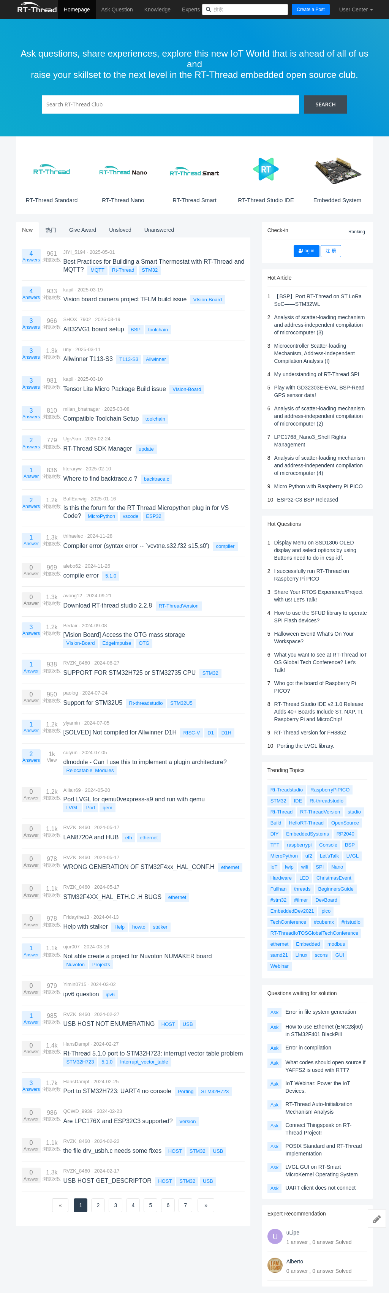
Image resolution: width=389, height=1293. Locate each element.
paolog (70, 693)
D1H (226, 733)
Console (328, 845)
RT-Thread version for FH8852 (310, 733)
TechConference (288, 922)
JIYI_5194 (74, 252)
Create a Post (310, 9)
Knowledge (157, 9)
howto (138, 927)
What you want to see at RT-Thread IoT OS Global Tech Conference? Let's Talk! (320, 662)
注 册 (331, 250)
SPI (320, 867)
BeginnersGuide (335, 889)
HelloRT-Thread (306, 823)
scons (321, 955)
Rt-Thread (123, 270)
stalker (160, 927)
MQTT (97, 270)
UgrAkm (72, 439)
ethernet (149, 837)
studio (354, 812)
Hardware (281, 878)
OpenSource (345, 823)
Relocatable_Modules (90, 770)
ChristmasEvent (333, 878)
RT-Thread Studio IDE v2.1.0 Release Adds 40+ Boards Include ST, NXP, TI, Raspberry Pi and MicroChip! (319, 711)
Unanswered (159, 230)
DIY (274, 834)
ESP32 (153, 516)
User (356, 9)
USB (188, 1024)
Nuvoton (75, 964)
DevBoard (326, 900)
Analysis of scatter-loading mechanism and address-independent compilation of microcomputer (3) (319, 325)
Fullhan (278, 889)
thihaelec (73, 536)
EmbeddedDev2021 (292, 911)
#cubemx (324, 922)
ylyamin (71, 723)
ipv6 (110, 994)
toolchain (158, 329)
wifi (304, 867)
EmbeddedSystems (307, 834)
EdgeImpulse (117, 643)
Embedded (308, 944)
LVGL (72, 807)
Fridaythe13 (76, 917)
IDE (298, 801)
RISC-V (191, 733)
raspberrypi (299, 845)
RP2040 (345, 834)
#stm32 (278, 900)
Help (119, 927)
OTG (144, 643)
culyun (70, 752)
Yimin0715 (74, 984)
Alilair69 (72, 790)
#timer (301, 900)
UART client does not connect (320, 1188)
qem (107, 807)
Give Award (82, 230)
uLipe (292, 1233)
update (146, 449)
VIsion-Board (207, 299)
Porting (185, 1091)
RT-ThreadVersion (179, 606)
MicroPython (101, 516)
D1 (210, 733)
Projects (101, 964)
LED (304, 878)
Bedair (70, 625)
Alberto (294, 1261)
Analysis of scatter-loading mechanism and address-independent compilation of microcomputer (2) (319, 416)
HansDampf (76, 1044)
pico (325, 911)
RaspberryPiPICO (329, 790)
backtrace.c (156, 479)
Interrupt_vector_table (144, 1062)
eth (128, 837)
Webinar (279, 966)
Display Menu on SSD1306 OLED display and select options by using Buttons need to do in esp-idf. (315, 550)
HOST (168, 1024)
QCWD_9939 (77, 1111)
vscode (130, 516)
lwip (289, 867)
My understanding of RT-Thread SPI (316, 374)
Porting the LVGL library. (305, 746)
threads (302, 889)
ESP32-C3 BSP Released (307, 500)
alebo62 (72, 566)
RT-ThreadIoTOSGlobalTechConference (314, 933)
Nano (337, 867)
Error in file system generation (320, 1012)
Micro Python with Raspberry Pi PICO (318, 486)
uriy (67, 349)
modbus (336, 944)
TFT (275, 845)
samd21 (279, 955)
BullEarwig (74, 499)
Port (90, 807)
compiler (225, 546)
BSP (136, 329)
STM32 (150, 270)
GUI (339, 955)
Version (187, 1121)
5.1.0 (110, 576)
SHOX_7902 (77, 319)
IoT (274, 867)
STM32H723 (80, 1062)
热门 (51, 230)
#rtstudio (351, 922)
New (27, 230)
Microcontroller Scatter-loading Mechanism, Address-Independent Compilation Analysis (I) (314, 353)
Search (326, 104)
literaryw (72, 469)
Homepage (77, 9)
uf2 (308, 856)
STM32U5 (181, 703)
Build (275, 823)
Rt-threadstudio (146, 703)
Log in (307, 250)
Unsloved (120, 230)
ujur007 (71, 947)
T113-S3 (128, 359)
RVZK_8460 (76, 663)
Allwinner (156, 359)
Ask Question (117, 9)
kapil (68, 290)
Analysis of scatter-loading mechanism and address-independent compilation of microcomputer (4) (319, 465)
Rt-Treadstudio (286, 790)
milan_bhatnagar (81, 409)
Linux (301, 955)
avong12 (72, 595)
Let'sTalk (329, 856)
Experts (191, 9)
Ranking (356, 231)
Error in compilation (308, 1048)
